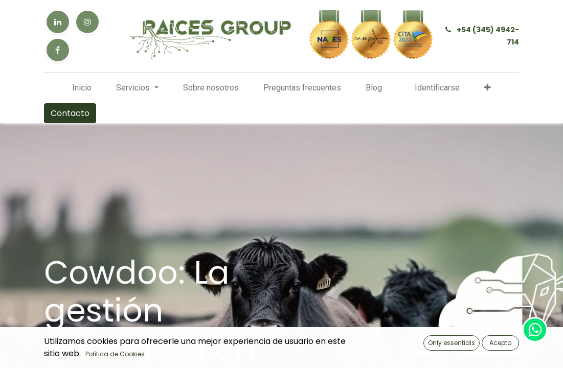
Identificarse (437, 88)
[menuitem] (82, 88)
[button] (487, 88)
